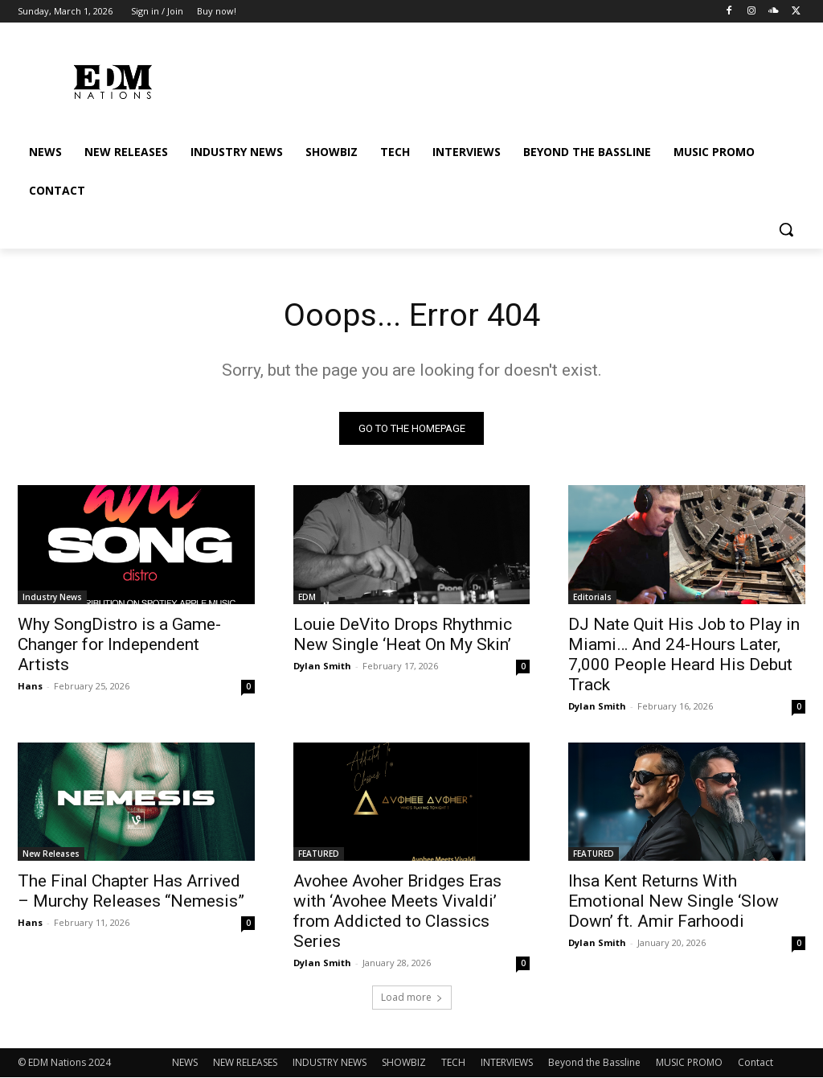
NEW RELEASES (245, 1063)
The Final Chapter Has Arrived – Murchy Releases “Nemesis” (131, 891)
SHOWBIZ (404, 1063)
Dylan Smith (322, 665)
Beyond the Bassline (594, 1063)
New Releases (51, 853)
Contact (755, 1063)
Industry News (52, 596)
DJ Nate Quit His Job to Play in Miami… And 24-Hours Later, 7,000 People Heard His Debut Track (684, 653)
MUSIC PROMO (689, 1063)
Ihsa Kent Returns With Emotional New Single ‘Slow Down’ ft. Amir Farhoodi (673, 901)
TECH (453, 1063)
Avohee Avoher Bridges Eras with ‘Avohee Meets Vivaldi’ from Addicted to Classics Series (397, 911)
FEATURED (318, 853)
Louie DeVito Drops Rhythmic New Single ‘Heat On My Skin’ (402, 633)
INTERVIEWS (507, 1063)
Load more (412, 998)
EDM (307, 596)
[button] (786, 229)
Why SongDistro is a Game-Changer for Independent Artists (119, 643)
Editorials (592, 596)
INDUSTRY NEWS (329, 1063)
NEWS (185, 1063)
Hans (30, 685)
